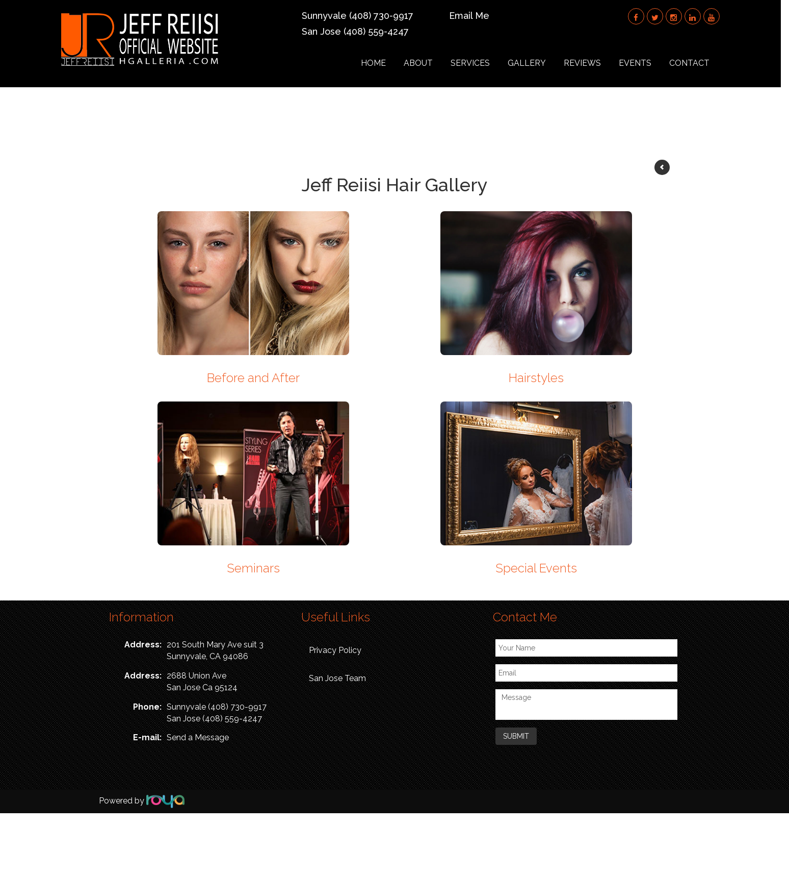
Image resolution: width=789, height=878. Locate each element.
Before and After (253, 377)
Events (642, 63)
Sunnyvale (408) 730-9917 (362, 15)
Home (381, 63)
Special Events (536, 568)
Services (477, 63)
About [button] (425, 63)
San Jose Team (337, 678)
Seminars (253, 568)
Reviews (590, 63)
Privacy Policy (335, 650)
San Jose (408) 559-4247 (360, 31)
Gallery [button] (534, 63)
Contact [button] (697, 63)
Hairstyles (536, 377)
